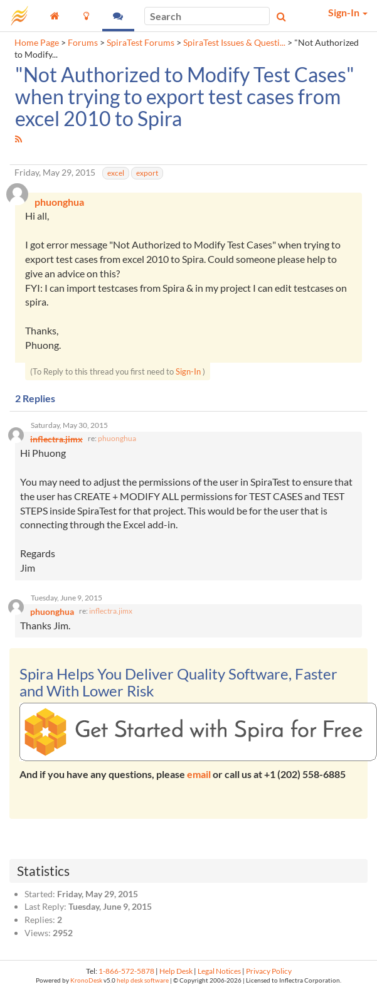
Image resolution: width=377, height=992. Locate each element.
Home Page (36, 43)
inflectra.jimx (110, 611)
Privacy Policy (269, 971)
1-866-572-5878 (126, 971)
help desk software (143, 980)
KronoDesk (86, 980)
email (199, 774)
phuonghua (117, 438)
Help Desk (176, 971)
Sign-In (188, 371)
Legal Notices (219, 971)
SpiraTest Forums (140, 43)
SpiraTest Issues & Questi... (234, 43)
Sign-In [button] (348, 12)
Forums (83, 43)
